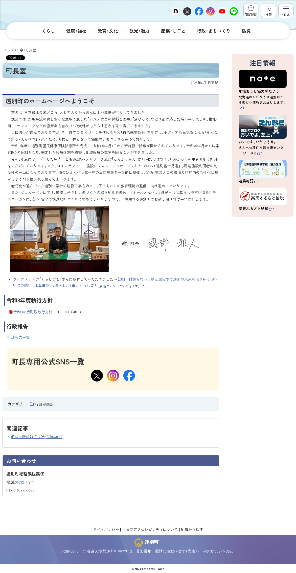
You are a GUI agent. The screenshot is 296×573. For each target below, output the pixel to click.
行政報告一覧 (18, 337)
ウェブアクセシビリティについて (150, 529)
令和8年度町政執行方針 (47, 311)
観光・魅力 (139, 30)
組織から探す (192, 529)
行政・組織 (43, 404)
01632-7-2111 (25, 482)
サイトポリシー (106, 529)
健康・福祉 (76, 30)
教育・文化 (108, 30)
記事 (19, 49)
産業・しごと (173, 30)
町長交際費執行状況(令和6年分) (37, 436)
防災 (246, 30)
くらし (48, 30)
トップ (9, 49)
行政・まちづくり (213, 30)
